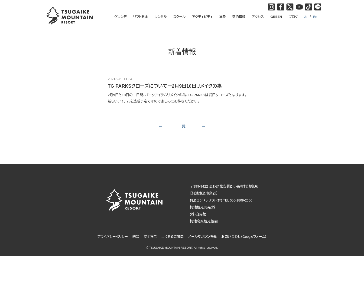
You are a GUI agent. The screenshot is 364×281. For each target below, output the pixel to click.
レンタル (161, 17)
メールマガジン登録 (203, 237)
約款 (133, 237)
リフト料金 (140, 17)
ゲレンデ (120, 17)
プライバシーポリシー (109, 237)
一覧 (182, 126)
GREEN (276, 17)
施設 (222, 17)
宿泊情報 (238, 17)
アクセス (258, 17)
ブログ (293, 17)
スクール (179, 17)
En (315, 17)
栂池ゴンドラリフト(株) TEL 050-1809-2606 (226, 201)
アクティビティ (202, 17)
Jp (306, 17)
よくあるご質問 (172, 237)
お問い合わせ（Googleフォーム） (247, 237)
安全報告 (149, 237)
